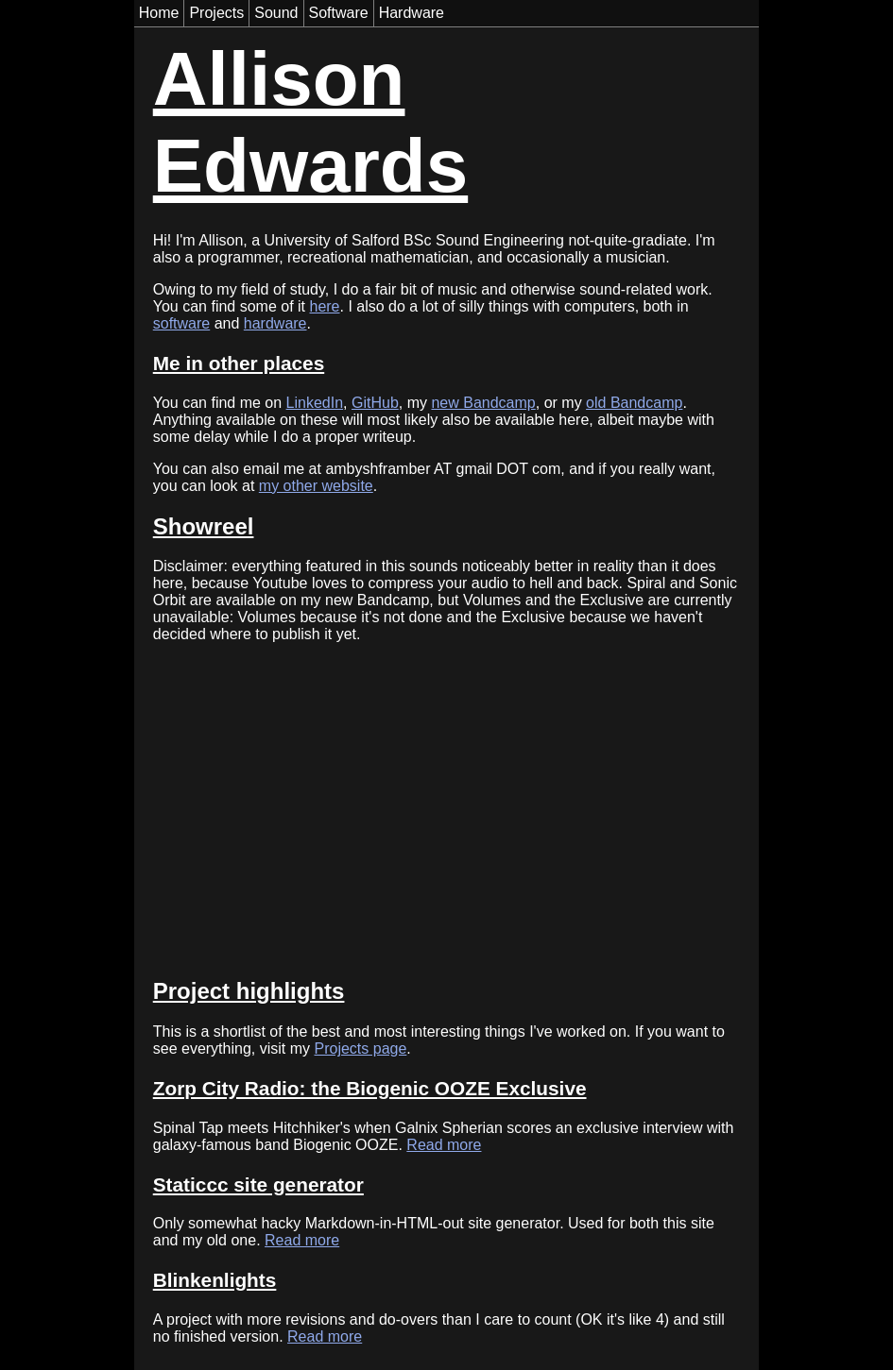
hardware (275, 323)
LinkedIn (315, 403)
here (324, 306)
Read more (443, 1145)
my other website (316, 486)
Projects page (360, 1048)
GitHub (375, 403)
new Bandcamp (483, 403)
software (181, 323)
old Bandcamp (634, 403)
